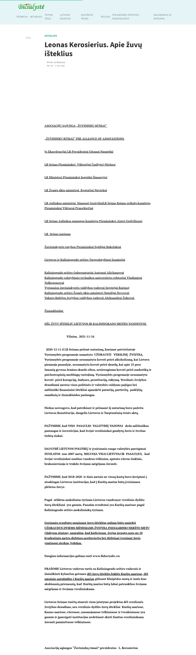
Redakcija (22, 16)
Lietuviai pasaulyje (65, 16)
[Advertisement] (98, 94)
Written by (56, 62)
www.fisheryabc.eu (106, 556)
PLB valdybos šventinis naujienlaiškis (125, 16)
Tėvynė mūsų (49, 16)
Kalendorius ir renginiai (162, 16)
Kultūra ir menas (87, 16)
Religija (105, 16)
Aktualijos (36, 16)
